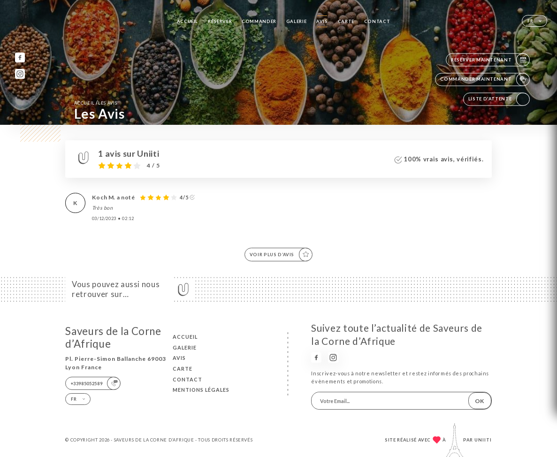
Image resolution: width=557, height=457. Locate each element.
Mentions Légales (201, 390)
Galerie (296, 21)
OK (479, 400)
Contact (377, 21)
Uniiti (483, 439)
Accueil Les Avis (95, 102)
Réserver (220, 21)
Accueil (187, 21)
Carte (346, 21)
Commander (259, 21)
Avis (322, 21)
